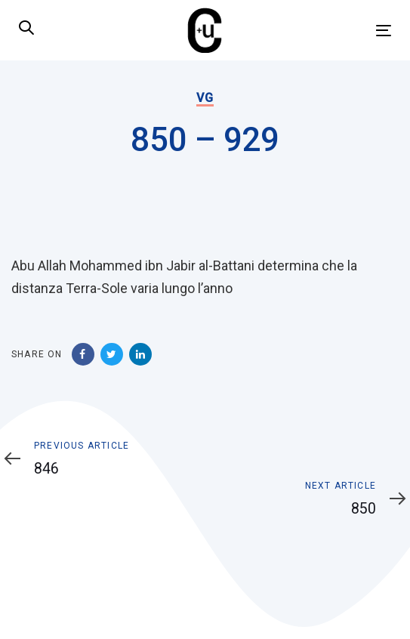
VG (204, 98)
